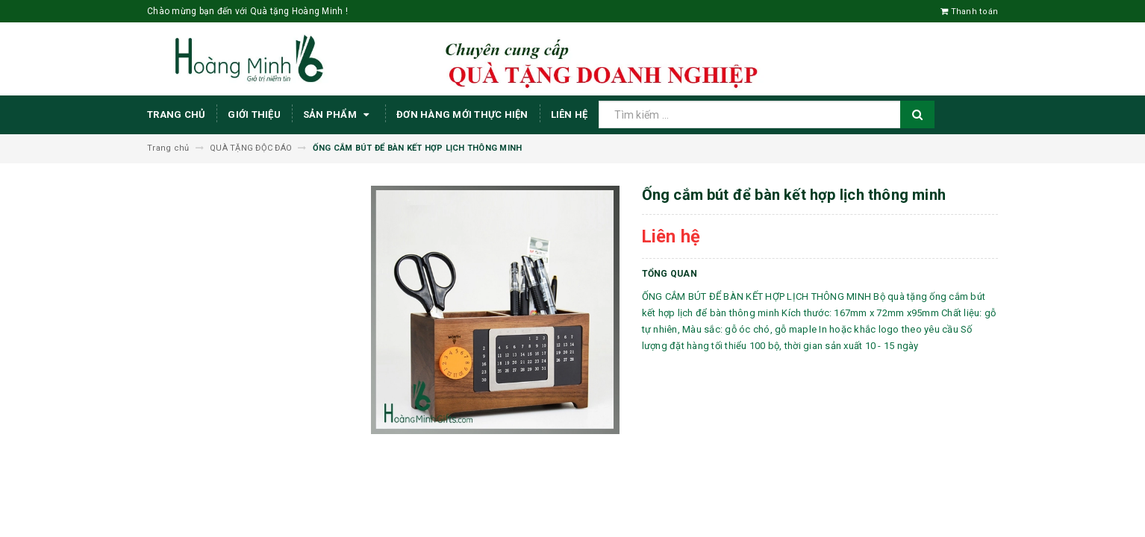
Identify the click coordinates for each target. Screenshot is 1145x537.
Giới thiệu (254, 114)
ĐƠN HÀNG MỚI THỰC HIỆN (462, 114)
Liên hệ (569, 114)
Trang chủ (176, 114)
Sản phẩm (338, 114)
